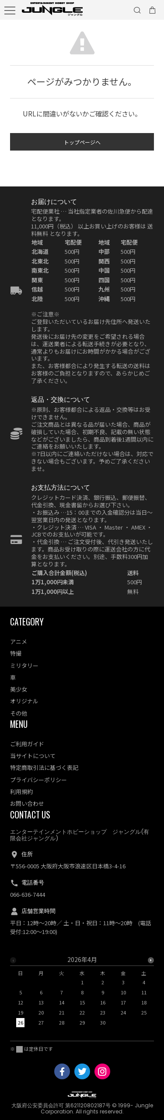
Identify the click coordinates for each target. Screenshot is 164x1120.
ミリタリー (24, 665)
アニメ (18, 641)
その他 (18, 713)
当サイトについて (33, 755)
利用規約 (21, 791)
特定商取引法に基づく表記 (44, 767)
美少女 (18, 689)
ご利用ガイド (27, 744)
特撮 (15, 653)
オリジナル (24, 701)
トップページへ (82, 143)
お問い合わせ (27, 803)
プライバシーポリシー (38, 780)
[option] (82, 993)
